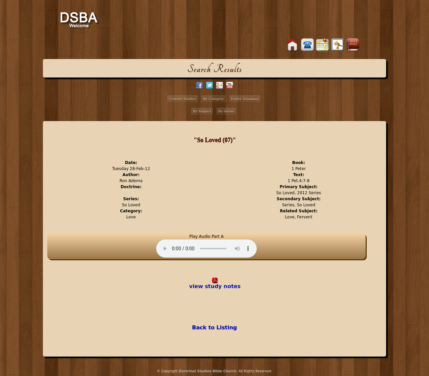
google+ (219, 85)
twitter (209, 85)
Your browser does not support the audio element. (206, 248)
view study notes (215, 286)
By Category (213, 99)
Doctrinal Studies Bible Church (207, 371)
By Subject (202, 111)
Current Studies (182, 99)
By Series (226, 111)
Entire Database (244, 99)
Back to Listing (214, 327)
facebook (199, 85)
